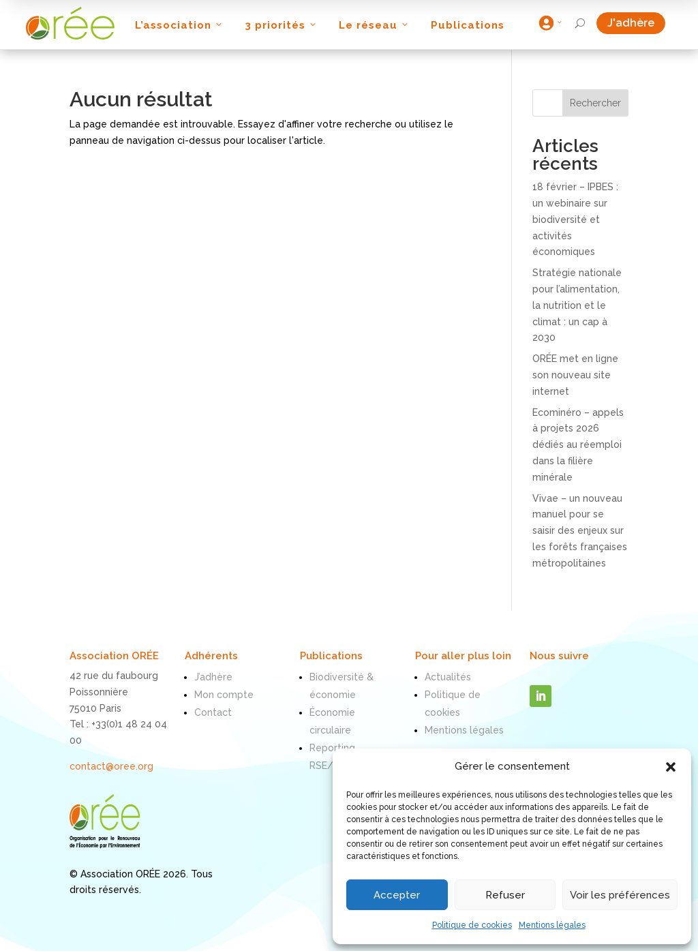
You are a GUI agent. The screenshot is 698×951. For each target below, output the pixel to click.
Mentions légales (552, 925)
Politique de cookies (472, 925)
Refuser (505, 895)
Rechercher (595, 102)
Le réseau (374, 25)
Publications (467, 25)
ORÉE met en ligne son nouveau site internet (575, 375)
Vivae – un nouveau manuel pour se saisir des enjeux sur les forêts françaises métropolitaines (579, 531)
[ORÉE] (70, 23)
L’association (179, 25)
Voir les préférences (620, 895)
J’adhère (213, 676)
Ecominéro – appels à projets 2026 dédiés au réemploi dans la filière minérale (578, 445)
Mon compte (224, 694)
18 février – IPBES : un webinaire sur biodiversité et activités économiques (575, 219)
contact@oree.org (111, 766)
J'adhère (636, 22)
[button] (671, 767)
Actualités (448, 676)
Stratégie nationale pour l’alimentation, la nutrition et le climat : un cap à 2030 (577, 305)
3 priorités (281, 25)
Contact (213, 712)
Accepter (397, 895)
